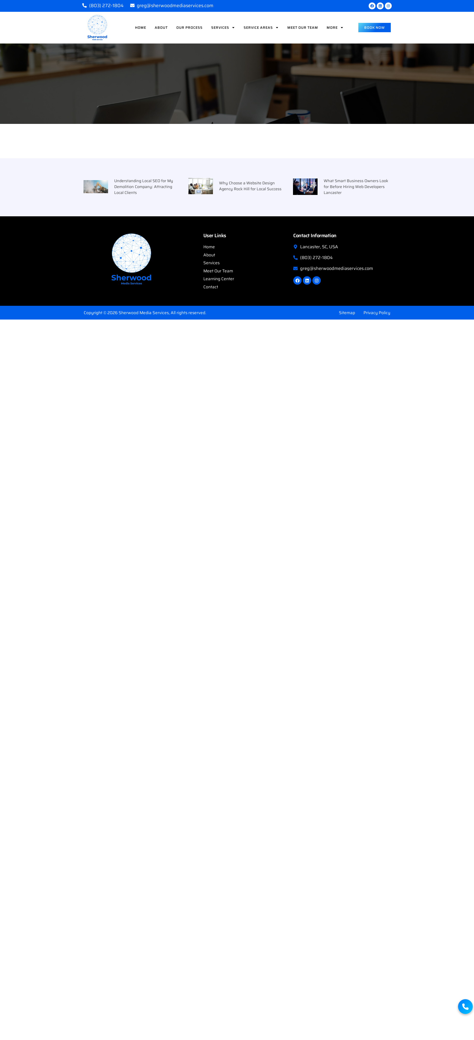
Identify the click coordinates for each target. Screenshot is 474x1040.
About (161, 27)
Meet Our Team (302, 27)
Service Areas (261, 27)
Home (140, 27)
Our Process (189, 27)
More (335, 27)
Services (223, 27)
